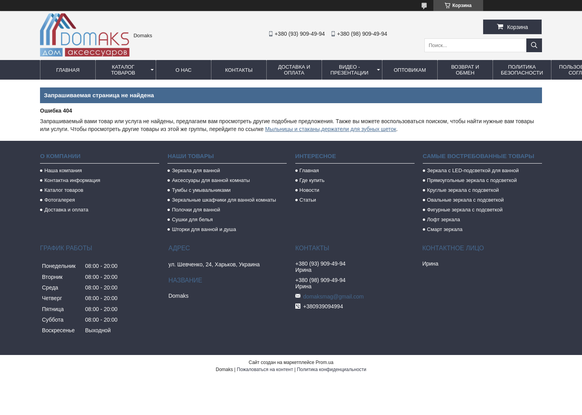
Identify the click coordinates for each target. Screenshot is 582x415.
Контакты (239, 70)
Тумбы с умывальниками (201, 190)
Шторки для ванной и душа (204, 229)
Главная (68, 70)
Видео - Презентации (350, 70)
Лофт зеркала (443, 219)
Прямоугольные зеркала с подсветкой (472, 180)
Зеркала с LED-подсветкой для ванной (473, 170)
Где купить (312, 180)
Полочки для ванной (196, 210)
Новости (309, 190)
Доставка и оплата (294, 70)
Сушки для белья (192, 219)
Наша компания (63, 170)
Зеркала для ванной (196, 170)
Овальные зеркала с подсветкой (465, 200)
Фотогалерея (59, 200)
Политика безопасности (522, 70)
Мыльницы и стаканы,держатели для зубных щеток (330, 129)
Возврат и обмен (465, 70)
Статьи (308, 200)
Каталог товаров (123, 70)
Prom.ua (324, 362)
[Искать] (534, 45)
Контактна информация (72, 180)
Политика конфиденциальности (331, 369)
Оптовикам (410, 70)
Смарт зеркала (444, 229)
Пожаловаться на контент (265, 369)
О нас (184, 70)
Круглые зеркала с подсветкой (463, 190)
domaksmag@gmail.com (333, 296)
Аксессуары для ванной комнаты (211, 180)
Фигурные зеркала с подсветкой (465, 210)
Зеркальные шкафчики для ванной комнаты (224, 200)
